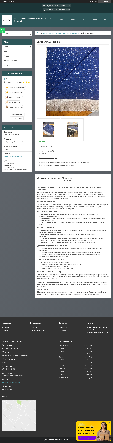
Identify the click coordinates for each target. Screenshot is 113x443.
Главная (61, 20)
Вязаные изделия (48, 33)
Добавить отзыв (17, 114)
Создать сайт (6, 1)
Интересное (8, 65)
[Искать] (29, 33)
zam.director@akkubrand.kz (13, 156)
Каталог (72, 20)
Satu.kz (66, 439)
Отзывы (6, 56)
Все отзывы (18, 118)
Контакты (94, 20)
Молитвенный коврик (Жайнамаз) (67, 33)
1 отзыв (94, 1)
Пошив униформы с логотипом (99, 332)
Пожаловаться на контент (64, 441)
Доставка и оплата (10, 60)
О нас (83, 20)
